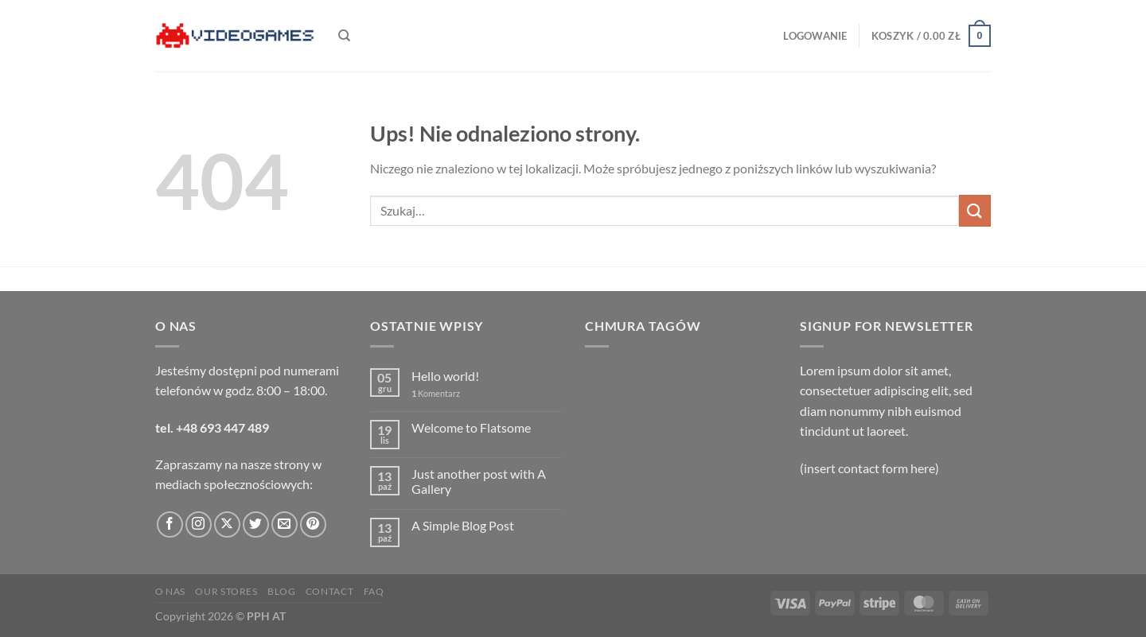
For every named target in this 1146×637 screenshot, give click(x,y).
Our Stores (226, 591)
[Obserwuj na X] (227, 524)
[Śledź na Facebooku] (170, 524)
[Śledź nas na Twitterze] (256, 524)
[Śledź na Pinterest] (313, 524)
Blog (281, 591)
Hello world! (445, 375)
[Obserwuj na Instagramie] (198, 524)
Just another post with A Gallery (478, 481)
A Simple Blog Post (462, 525)
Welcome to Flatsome (471, 427)
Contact (329, 591)
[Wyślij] (975, 210)
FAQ (374, 591)
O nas (170, 591)
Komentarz (435, 393)
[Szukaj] (344, 36)
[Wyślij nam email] (284, 524)
